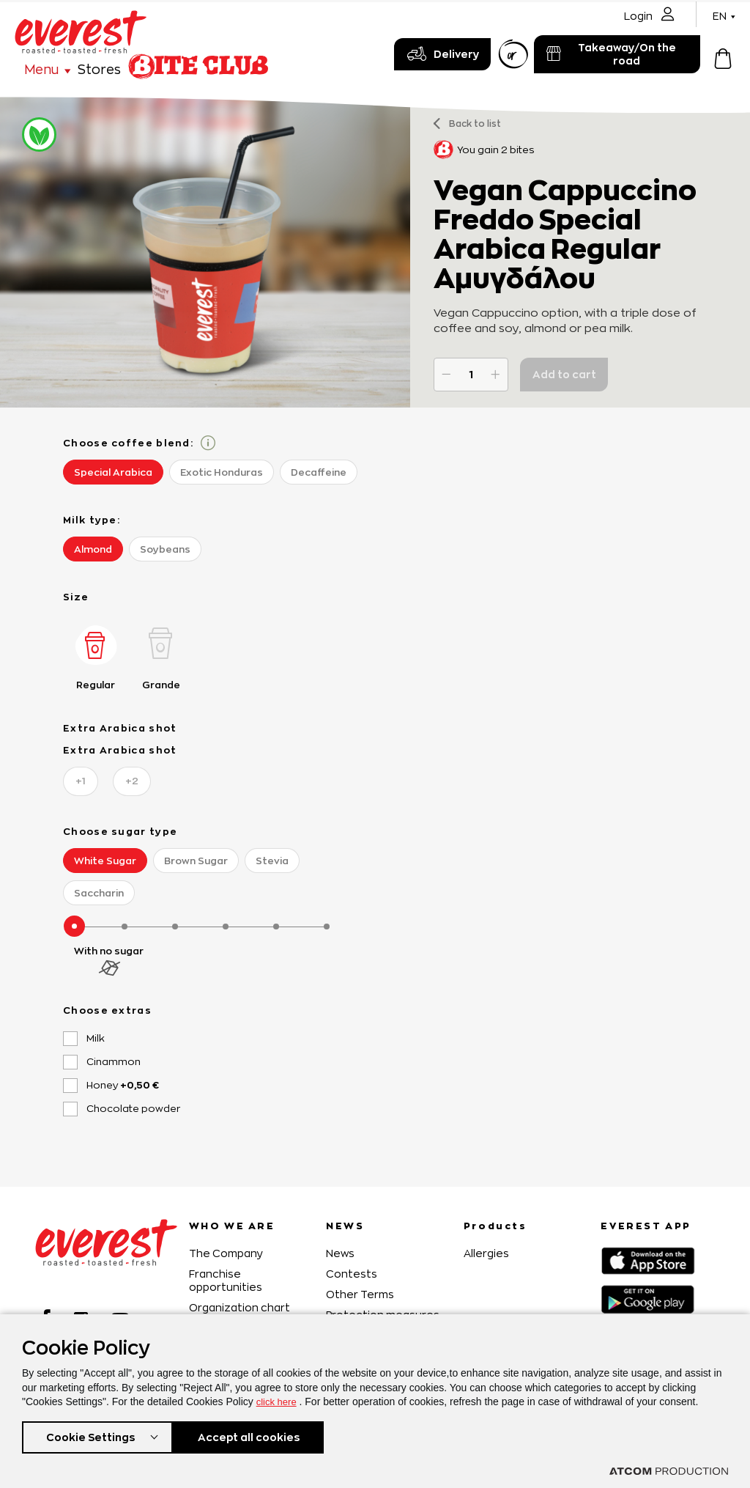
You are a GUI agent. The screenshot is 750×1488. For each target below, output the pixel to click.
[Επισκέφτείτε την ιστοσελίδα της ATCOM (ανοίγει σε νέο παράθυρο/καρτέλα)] (668, 1471)
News (340, 1253)
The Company (226, 1253)
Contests (351, 1273)
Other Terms (360, 1294)
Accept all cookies (256, 1435)
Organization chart (239, 1307)
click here (278, 1398)
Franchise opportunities (225, 1280)
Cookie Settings (90, 1435)
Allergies (486, 1253)
